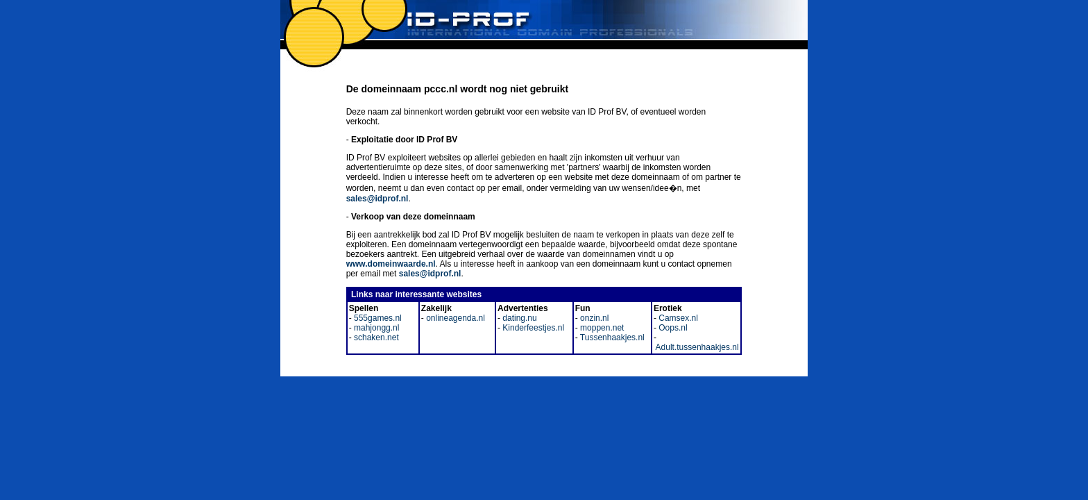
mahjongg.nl (376, 328)
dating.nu (518, 318)
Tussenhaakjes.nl (611, 337)
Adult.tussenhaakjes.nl (696, 347)
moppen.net (601, 328)
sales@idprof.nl (377, 198)
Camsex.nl (677, 318)
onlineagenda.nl (454, 318)
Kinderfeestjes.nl (532, 328)
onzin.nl (593, 318)
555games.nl (377, 318)
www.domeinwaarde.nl (391, 264)
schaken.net (375, 337)
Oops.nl (672, 328)
